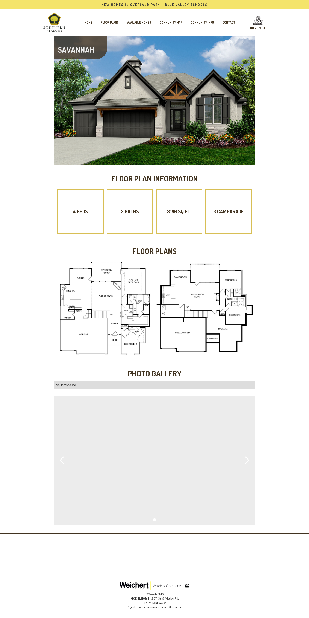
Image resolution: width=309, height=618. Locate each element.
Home (88, 22)
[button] (62, 460)
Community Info (202, 22)
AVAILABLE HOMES (139, 22)
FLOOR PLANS (110, 22)
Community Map (171, 22)
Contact (229, 22)
